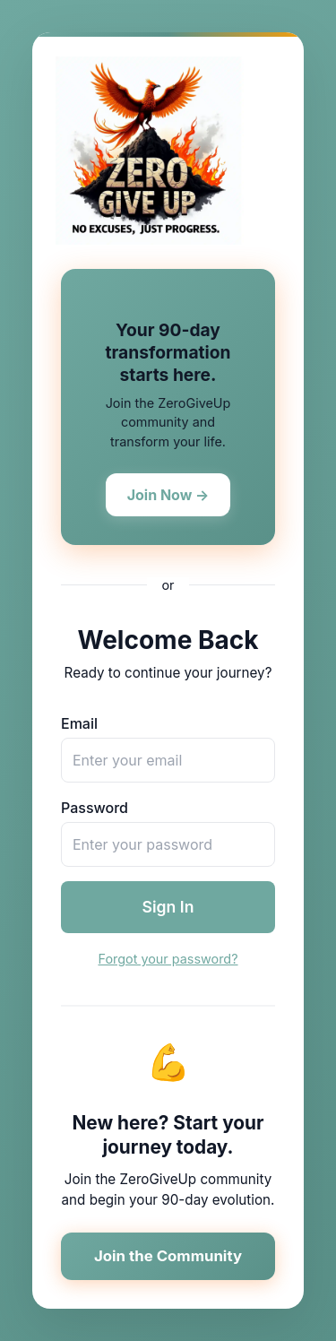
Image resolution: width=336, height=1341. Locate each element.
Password (94, 808)
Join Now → (168, 495)
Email (79, 723)
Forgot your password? (167, 958)
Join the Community (168, 1256)
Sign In (168, 906)
